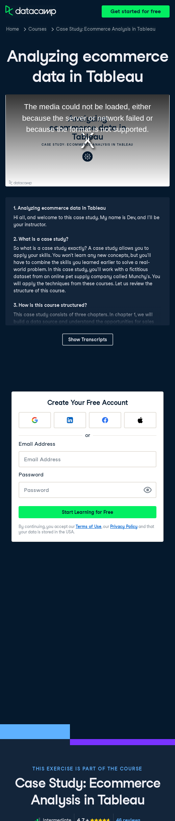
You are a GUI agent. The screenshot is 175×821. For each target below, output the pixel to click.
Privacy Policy (124, 526)
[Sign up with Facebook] (105, 420)
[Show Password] (148, 490)
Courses (37, 29)
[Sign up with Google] (35, 420)
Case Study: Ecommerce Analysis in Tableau (105, 29)
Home (12, 29)
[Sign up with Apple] (140, 420)
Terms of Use (88, 526)
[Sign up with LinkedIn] (70, 420)
